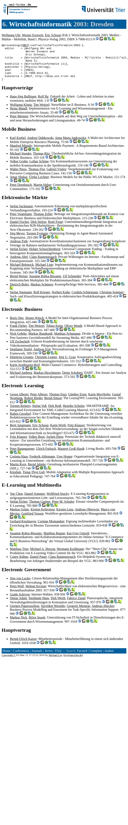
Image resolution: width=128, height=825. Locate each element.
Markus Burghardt (40, 341)
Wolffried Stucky (58, 501)
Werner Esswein (32, 35)
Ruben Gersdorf (20, 421)
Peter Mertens (19, 123)
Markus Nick (18, 625)
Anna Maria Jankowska (70, 145)
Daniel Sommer (34, 501)
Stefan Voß (39, 413)
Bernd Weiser (18, 283)
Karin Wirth (58, 432)
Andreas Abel (19, 264)
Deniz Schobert (72, 380)
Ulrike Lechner (39, 184)
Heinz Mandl (18, 116)
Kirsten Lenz (64, 517)
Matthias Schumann (67, 341)
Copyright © (9, 662)
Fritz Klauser (76, 432)
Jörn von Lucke (20, 585)
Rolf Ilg (43, 104)
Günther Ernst (77, 401)
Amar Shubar (18, 184)
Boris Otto (17, 325)
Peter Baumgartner (22, 456)
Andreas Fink (19, 248)
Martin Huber (42, 192)
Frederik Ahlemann (42, 464)
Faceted (82, 658)
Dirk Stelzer (38, 229)
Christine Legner (46, 364)
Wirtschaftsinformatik (40, 24)
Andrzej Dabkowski (40, 145)
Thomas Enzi (57, 401)
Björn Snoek (37, 625)
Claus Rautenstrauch (43, 264)
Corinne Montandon (51, 528)
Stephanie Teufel (21, 356)
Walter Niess (18, 176)
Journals (36, 658)
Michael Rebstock (22, 272)
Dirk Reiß (54, 413)
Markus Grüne (19, 517)
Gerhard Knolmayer (23, 528)
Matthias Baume (54, 540)
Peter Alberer (38, 401)
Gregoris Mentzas (78, 613)
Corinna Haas (19, 464)
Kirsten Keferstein (43, 517)
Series (49, 658)
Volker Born (37, 444)
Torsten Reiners (20, 413)
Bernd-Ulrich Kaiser (23, 646)
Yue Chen (16, 501)
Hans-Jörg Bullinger (23, 104)
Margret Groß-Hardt (71, 456)
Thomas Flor (36, 176)
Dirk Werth (58, 605)
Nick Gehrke (18, 341)
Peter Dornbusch (21, 192)
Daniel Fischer (19, 229)
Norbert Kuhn (61, 299)
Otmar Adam (18, 605)
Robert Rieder (33, 405)
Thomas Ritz (41, 161)
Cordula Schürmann (85, 299)
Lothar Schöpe (39, 168)
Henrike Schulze (74, 413)
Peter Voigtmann (21, 221)
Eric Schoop (53, 35)
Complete (95, 658)
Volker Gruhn (19, 168)
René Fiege (55, 229)
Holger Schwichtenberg (44, 256)
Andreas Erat (42, 356)
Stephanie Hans (39, 605)
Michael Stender (20, 161)
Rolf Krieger (41, 299)
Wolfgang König (21, 112)
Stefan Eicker (18, 256)
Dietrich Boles (19, 292)
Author (109, 658)
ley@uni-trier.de (73, 662)
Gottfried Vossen (32, 521)
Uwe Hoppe (64, 464)
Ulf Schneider (72, 283)
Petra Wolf (17, 593)
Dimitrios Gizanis (21, 364)
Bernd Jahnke (37, 471)
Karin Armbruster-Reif (25, 372)
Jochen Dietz (54, 444)
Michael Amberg (21, 380)
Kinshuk (15, 479)
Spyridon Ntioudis (53, 613)
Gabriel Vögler (56, 176)
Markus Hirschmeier (47, 380)
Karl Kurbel (18, 145)
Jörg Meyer (17, 240)
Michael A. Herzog (42, 556)
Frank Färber (18, 333)
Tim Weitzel (41, 112)
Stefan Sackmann (21, 213)
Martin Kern (18, 471)
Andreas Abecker (102, 613)
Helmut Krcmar (35, 593)
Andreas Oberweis (87, 517)
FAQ (58, 658)
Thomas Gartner (39, 509)
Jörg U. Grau (67, 364)
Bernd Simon (53, 405)
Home (6, 658)
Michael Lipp (44, 272)
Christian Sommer (111, 299)
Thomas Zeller (43, 221)
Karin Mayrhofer (99, 401)
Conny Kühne (19, 564)
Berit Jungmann (20, 432)
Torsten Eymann (37, 240)
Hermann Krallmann (70, 556)
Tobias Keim (54, 333)
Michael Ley (56, 662)
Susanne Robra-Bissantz (45, 283)
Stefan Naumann (21, 299)
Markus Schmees (42, 292)
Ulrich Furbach (46, 456)
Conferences (21, 658)
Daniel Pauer (38, 564)
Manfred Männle (21, 153)
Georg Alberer (19, 401)
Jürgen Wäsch (34, 325)
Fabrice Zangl (76, 605)
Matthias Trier (19, 556)
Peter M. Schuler (63, 509)
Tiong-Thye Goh (34, 479)
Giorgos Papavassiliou (24, 613)
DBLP (25, 46)
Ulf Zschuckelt (20, 349)
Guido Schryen (20, 602)
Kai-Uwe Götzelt (78, 540)
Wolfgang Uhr (11, 35)
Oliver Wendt (73, 333)
